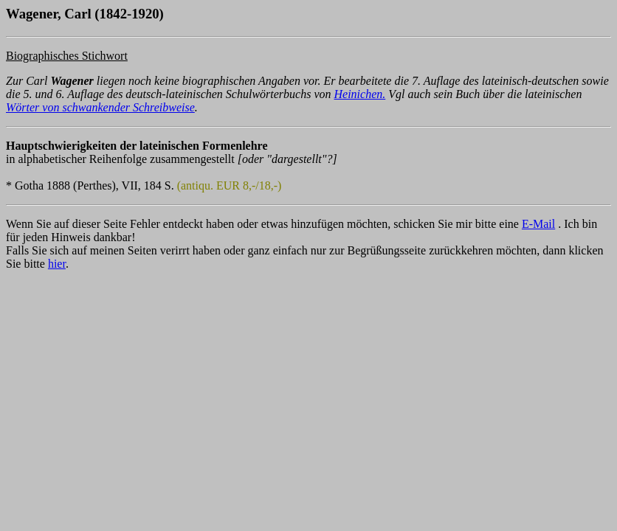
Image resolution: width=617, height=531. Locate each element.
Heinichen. (360, 94)
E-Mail (538, 224)
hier (57, 263)
